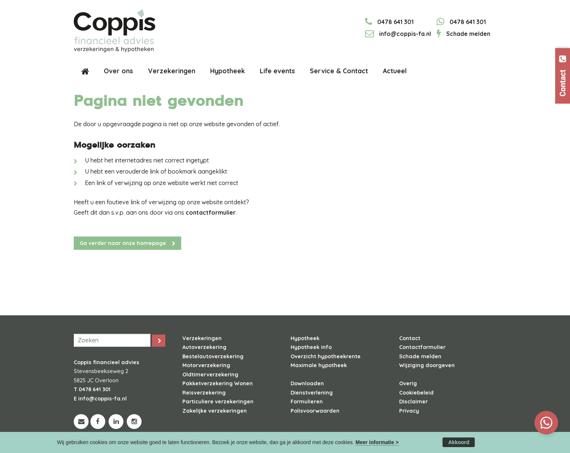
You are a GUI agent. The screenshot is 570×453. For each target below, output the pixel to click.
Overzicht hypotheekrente (326, 356)
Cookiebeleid (416, 392)
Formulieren (307, 401)
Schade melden (468, 33)
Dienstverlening (312, 392)
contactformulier (211, 212)
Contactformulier (422, 347)
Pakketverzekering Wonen (217, 383)
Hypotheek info (311, 347)
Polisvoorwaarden (315, 410)
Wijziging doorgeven (427, 365)
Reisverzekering (204, 392)
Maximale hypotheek (319, 365)
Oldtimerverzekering (210, 374)
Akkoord (458, 442)
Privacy (409, 410)
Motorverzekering (206, 365)
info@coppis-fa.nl (405, 33)
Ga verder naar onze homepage (123, 243)
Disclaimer (413, 401)
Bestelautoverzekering (212, 356)
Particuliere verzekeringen (217, 401)
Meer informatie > (376, 442)
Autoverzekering (204, 347)
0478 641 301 (395, 22)
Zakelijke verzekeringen (214, 410)
